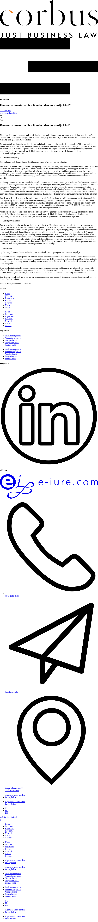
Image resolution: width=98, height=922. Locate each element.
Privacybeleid (10, 797)
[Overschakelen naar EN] (6, 813)
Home (7, 293)
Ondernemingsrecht (13, 336)
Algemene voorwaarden (15, 795)
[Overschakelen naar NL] (6, 808)
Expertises (9, 298)
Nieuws (8, 305)
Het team (9, 300)
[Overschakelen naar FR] (6, 810)
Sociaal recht (10, 345)
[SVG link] (49, 19)
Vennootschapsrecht (13, 338)
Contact (8, 307)
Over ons (9, 296)
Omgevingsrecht (12, 343)
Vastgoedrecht (11, 340)
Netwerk (8, 303)
